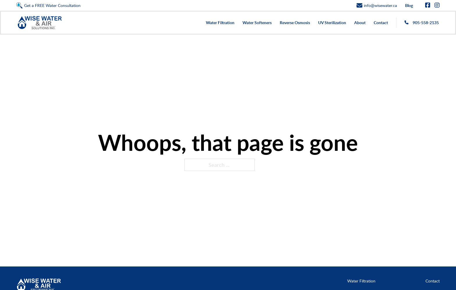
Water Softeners (257, 22)
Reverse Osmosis (295, 22)
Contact (381, 22)
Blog (409, 5)
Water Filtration (220, 22)
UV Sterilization (332, 22)
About (360, 22)
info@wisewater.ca (380, 5)
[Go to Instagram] (437, 5)
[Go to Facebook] (427, 5)
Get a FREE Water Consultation (52, 5)
